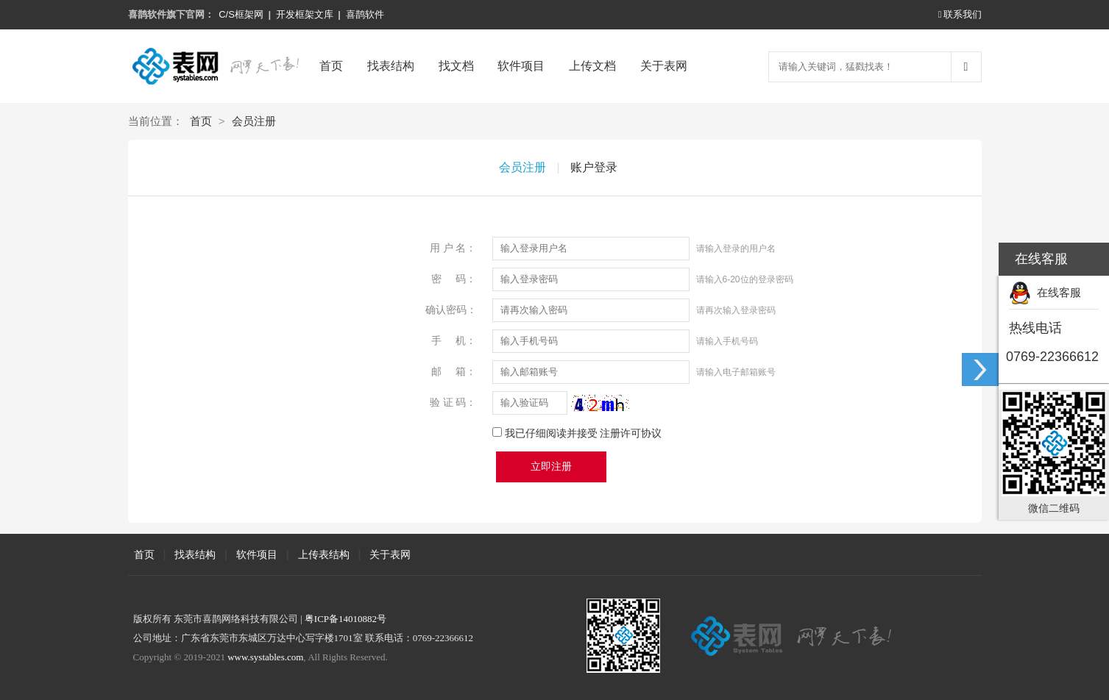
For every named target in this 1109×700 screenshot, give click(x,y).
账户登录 (593, 167)
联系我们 (960, 14)
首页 (331, 66)
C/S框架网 (241, 14)
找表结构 (390, 66)
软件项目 (521, 66)
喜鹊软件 (365, 14)
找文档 (456, 66)
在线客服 (1045, 292)
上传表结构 (324, 554)
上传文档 (592, 66)
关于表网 (663, 66)
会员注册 (254, 121)
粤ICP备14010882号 (345, 618)
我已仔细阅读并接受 (583, 433)
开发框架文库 (304, 14)
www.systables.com (265, 656)
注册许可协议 (631, 433)
